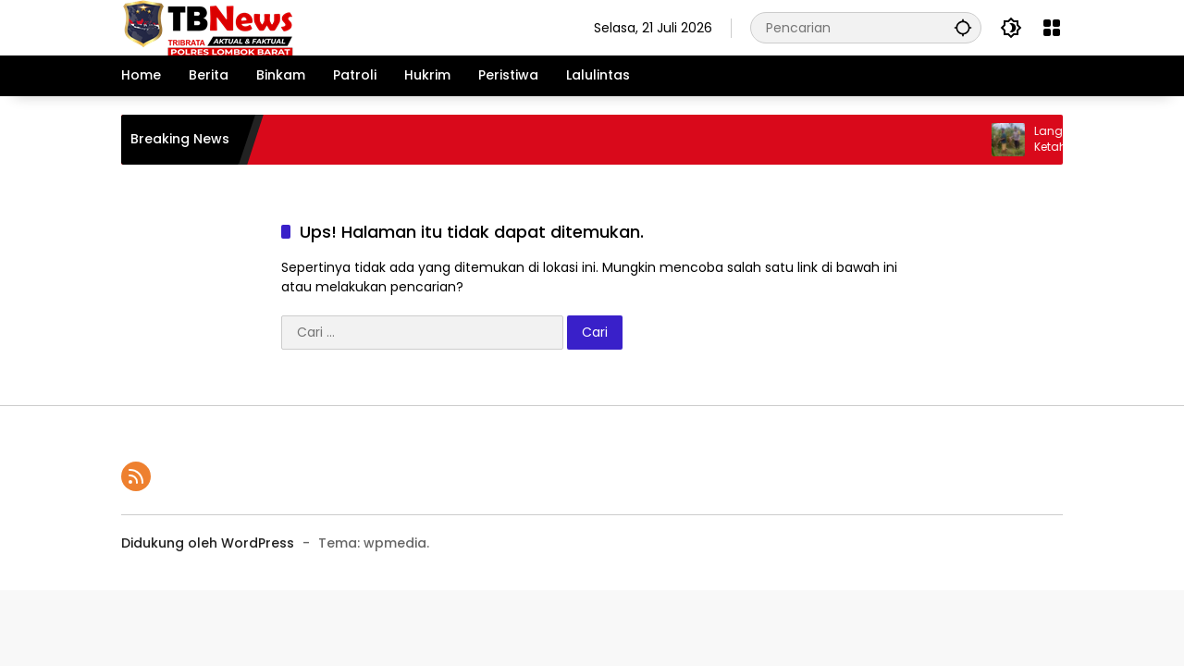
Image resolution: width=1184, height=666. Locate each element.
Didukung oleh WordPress (207, 543)
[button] (962, 27)
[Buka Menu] (1052, 28)
